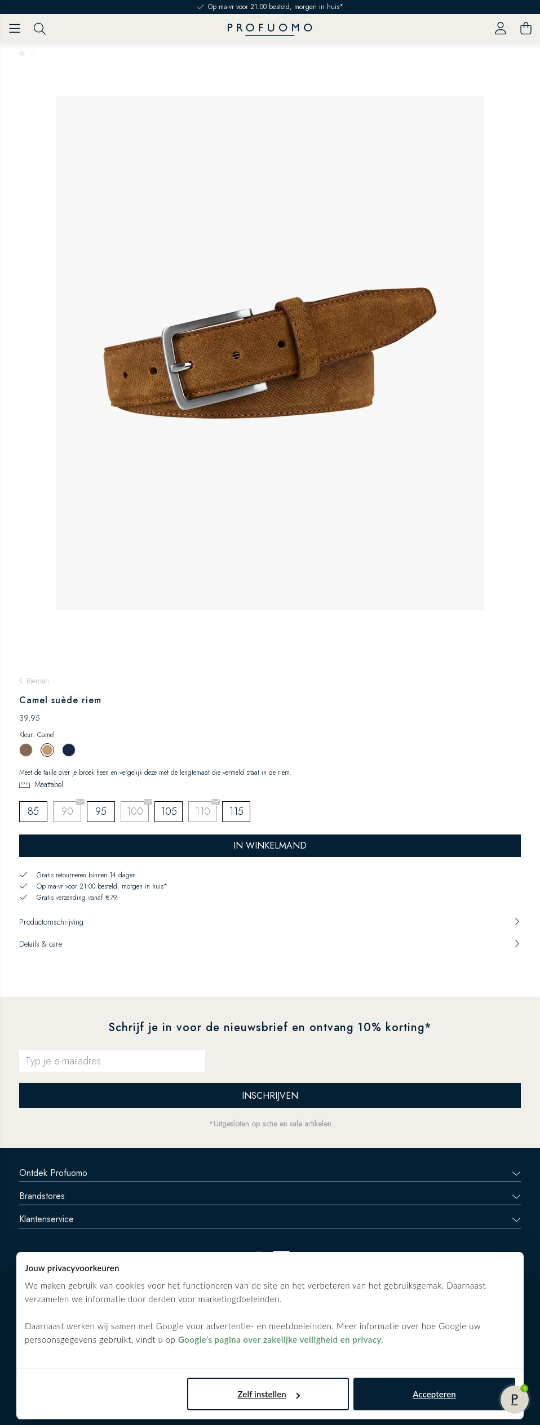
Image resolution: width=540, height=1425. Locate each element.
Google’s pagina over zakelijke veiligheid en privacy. (280, 1339)
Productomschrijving (270, 921)
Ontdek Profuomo (270, 1172)
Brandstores (270, 1195)
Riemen (37, 680)
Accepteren (434, 1394)
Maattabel (48, 784)
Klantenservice (270, 1219)
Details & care (270, 943)
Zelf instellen (269, 1394)
